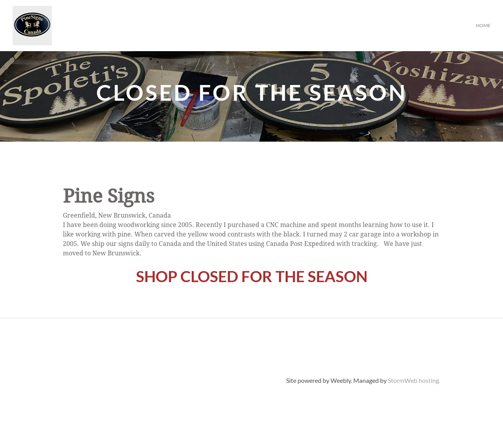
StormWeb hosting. (414, 380)
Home (483, 25)
